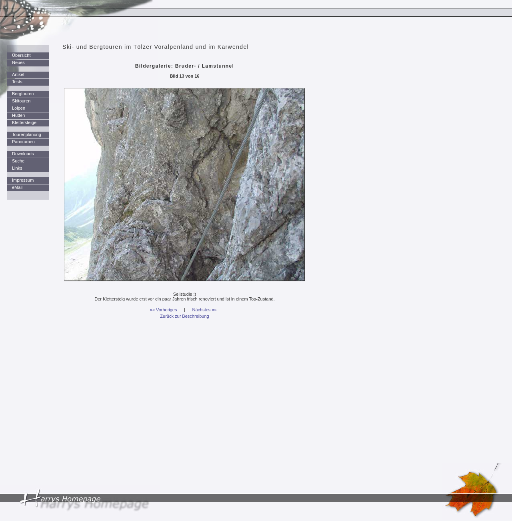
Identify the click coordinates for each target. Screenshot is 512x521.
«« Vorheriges (163, 309)
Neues (18, 62)
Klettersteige (24, 122)
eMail (17, 187)
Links (17, 168)
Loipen (18, 108)
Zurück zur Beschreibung (184, 316)
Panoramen (23, 141)
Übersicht (21, 55)
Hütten (18, 115)
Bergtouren (23, 93)
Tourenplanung (26, 134)
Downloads (23, 153)
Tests (17, 81)
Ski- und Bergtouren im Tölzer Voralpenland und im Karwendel (155, 47)
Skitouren (21, 100)
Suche (18, 160)
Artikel (18, 74)
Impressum (23, 180)
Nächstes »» (204, 309)
